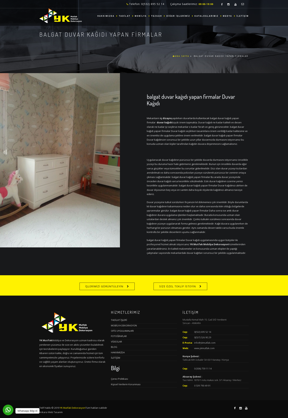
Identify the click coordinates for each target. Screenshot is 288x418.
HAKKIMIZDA (105, 16)
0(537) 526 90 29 (202, 337)
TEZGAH (156, 16)
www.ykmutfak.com (204, 348)
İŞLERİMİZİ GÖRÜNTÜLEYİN (104, 286)
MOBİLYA (141, 16)
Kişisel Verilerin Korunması (126, 384)
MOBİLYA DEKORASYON (124, 325)
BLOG (114, 347)
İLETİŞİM (243, 16)
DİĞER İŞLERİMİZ (178, 16)
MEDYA (227, 16)
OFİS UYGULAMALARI (122, 330)
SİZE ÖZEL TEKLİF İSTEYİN (177, 286)
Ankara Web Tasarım (51, 412)
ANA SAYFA (181, 56)
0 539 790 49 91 (202, 385)
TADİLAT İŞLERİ (119, 320)
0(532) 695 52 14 (202, 332)
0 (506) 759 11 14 (203, 368)
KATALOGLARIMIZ (207, 16)
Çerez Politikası (119, 378)
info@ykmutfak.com (204, 342)
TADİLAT (124, 16)
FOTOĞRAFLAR (119, 336)
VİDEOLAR (116, 341)
